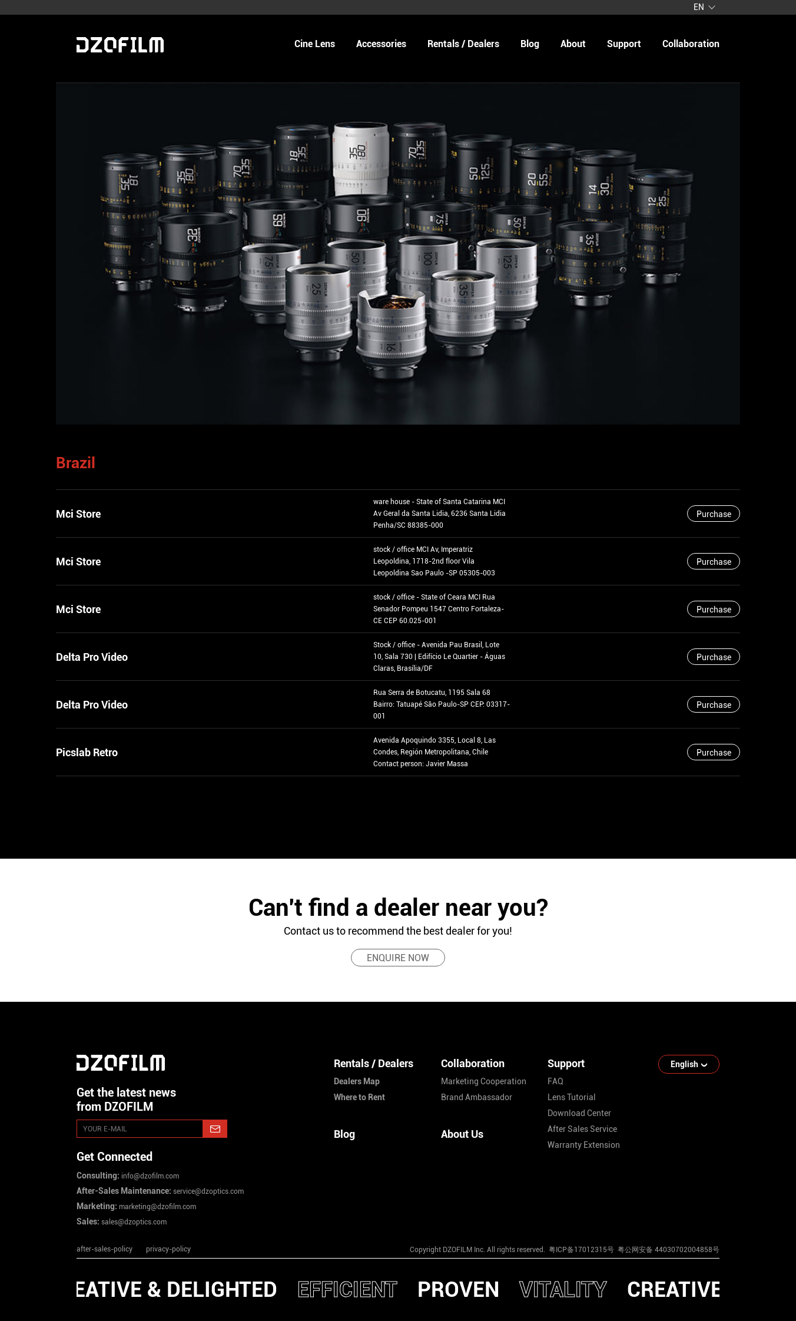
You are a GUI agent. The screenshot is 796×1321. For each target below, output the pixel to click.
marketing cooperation (483, 1081)
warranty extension (584, 1145)
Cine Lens (314, 43)
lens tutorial (572, 1097)
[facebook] (631, 1218)
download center (579, 1113)
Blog (344, 1134)
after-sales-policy (104, 1249)
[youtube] (593, 1218)
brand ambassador (476, 1097)
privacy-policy (168, 1249)
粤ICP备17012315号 (581, 1250)
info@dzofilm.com (149, 1176)
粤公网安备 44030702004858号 (667, 1250)
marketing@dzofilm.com (156, 1207)
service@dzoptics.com (207, 1191)
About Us (462, 1134)
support (624, 43)
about (573, 43)
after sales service (582, 1129)
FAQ (555, 1081)
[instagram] (556, 1218)
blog (529, 43)
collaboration (690, 43)
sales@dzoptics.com (133, 1222)
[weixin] (669, 1218)
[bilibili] (706, 1218)
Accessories (381, 43)
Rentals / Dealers (463, 43)
